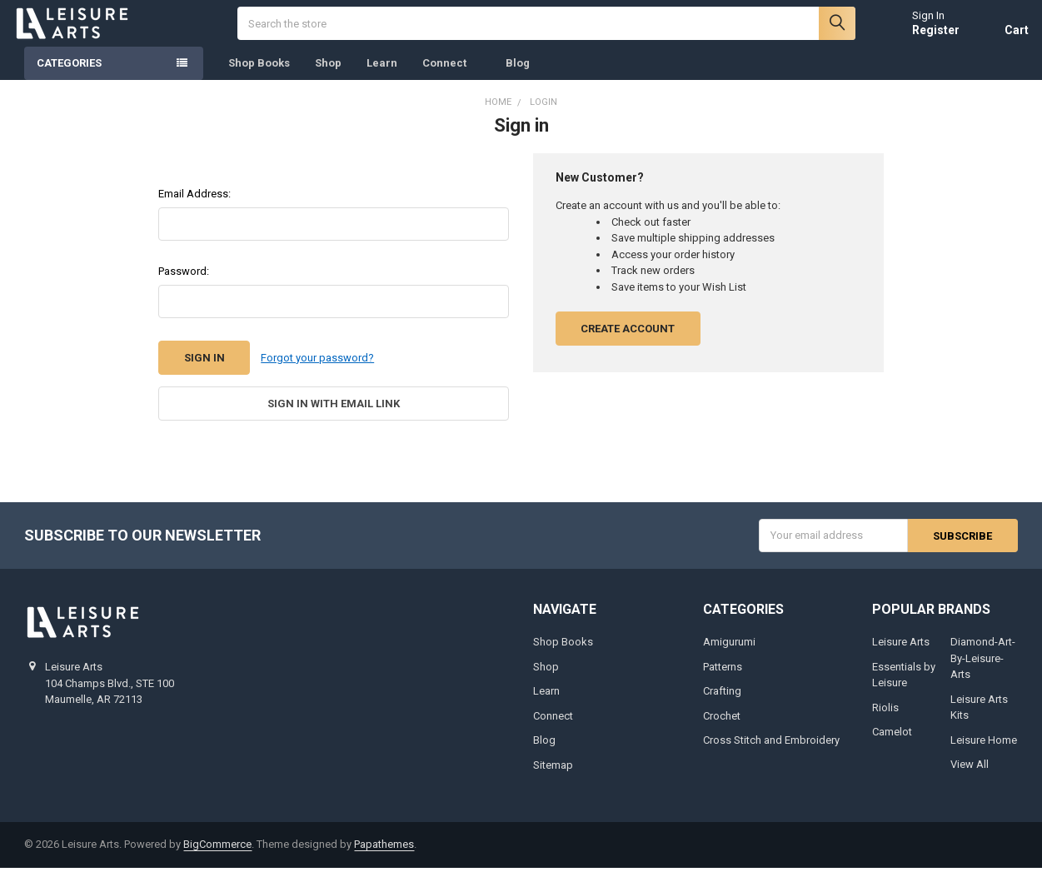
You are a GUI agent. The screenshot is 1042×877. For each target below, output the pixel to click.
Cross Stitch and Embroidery (771, 749)
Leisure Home (983, 749)
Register (925, 35)
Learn (381, 74)
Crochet (721, 725)
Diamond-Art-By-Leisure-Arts (982, 667)
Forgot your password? (317, 368)
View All (969, 773)
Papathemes (384, 853)
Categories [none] (69, 74)
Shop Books (259, 74)
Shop (328, 74)
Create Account (628, 339)
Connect (451, 74)
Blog (518, 74)
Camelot (892, 741)
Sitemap (553, 774)
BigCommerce (217, 853)
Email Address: (194, 204)
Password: (183, 282)
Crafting (722, 700)
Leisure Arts (901, 651)
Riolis (885, 716)
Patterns (722, 676)
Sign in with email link (333, 413)
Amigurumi (729, 651)
